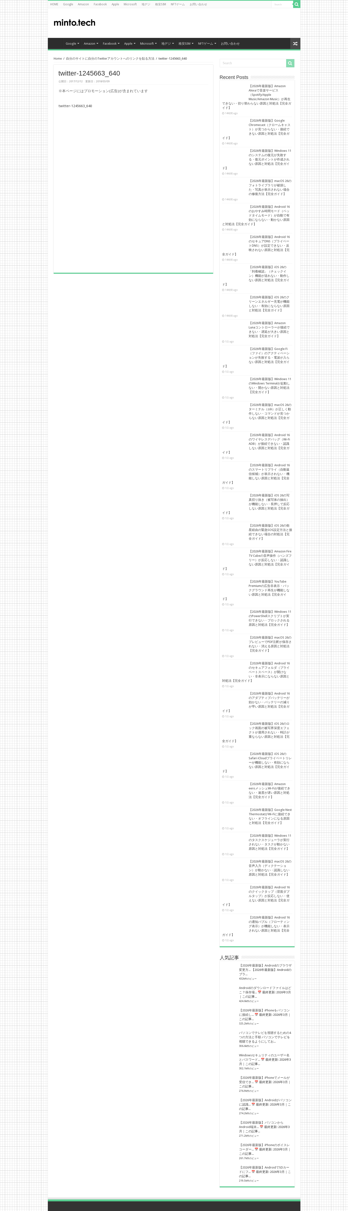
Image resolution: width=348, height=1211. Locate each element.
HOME (54, 4)
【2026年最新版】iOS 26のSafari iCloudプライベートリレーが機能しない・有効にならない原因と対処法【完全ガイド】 (257, 762)
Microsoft (130, 4)
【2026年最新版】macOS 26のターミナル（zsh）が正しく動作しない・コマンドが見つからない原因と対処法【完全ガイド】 (256, 413)
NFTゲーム (178, 4)
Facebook (100, 4)
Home (58, 58)
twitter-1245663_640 (75, 106)
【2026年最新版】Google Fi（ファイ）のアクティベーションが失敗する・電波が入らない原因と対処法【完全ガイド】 (256, 357)
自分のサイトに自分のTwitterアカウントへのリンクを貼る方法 (110, 58)
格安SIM (160, 4)
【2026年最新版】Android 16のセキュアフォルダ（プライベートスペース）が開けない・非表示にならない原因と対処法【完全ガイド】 (256, 671)
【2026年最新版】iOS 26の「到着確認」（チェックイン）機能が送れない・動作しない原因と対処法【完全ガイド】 (256, 275)
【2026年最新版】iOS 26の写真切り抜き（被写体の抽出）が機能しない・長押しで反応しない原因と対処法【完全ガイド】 (256, 504)
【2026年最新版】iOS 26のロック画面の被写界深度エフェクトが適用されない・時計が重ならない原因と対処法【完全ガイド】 (256, 732)
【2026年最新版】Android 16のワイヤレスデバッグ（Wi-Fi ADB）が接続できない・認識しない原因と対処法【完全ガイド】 (256, 443)
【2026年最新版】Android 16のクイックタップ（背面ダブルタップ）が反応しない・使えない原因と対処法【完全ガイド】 (256, 895)
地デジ (146, 4)
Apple (115, 4)
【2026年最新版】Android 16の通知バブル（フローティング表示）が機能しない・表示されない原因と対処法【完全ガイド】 (256, 926)
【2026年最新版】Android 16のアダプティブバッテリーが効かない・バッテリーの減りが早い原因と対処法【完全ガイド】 (256, 702)
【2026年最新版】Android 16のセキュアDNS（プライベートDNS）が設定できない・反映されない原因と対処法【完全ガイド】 (256, 245)
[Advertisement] (258, 23)
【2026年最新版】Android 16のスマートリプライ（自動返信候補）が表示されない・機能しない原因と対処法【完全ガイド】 (256, 473)
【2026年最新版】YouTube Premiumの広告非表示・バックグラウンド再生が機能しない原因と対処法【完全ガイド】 (256, 590)
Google (68, 4)
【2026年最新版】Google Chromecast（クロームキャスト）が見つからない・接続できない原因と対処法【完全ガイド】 (256, 129)
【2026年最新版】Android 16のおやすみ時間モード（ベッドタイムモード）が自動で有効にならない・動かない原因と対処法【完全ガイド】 (256, 215)
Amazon (83, 4)
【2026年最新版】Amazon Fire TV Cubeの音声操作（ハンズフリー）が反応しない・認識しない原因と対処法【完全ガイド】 (257, 560)
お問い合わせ (198, 4)
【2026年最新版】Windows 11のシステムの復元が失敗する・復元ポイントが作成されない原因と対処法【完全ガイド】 (256, 159)
